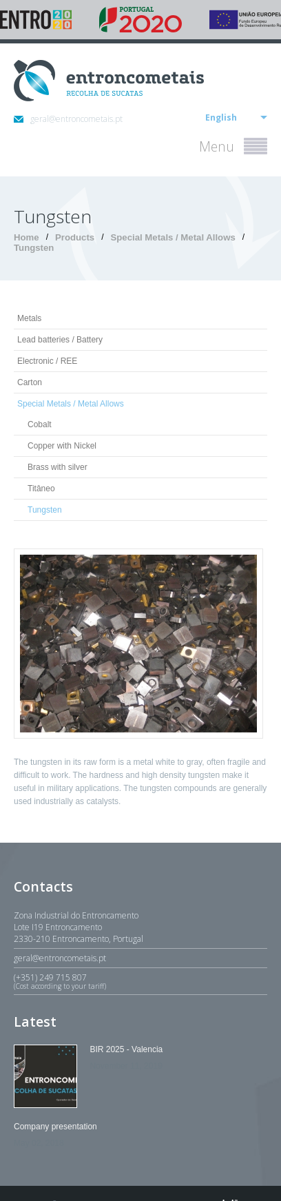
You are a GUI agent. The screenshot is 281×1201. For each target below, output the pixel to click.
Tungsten (34, 248)
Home (26, 237)
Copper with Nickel (62, 446)
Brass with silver (57, 467)
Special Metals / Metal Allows (172, 237)
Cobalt (40, 424)
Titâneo (41, 488)
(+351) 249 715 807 (140, 981)
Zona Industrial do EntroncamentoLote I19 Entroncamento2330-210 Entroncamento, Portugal (78, 927)
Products (74, 237)
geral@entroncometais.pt (68, 119)
